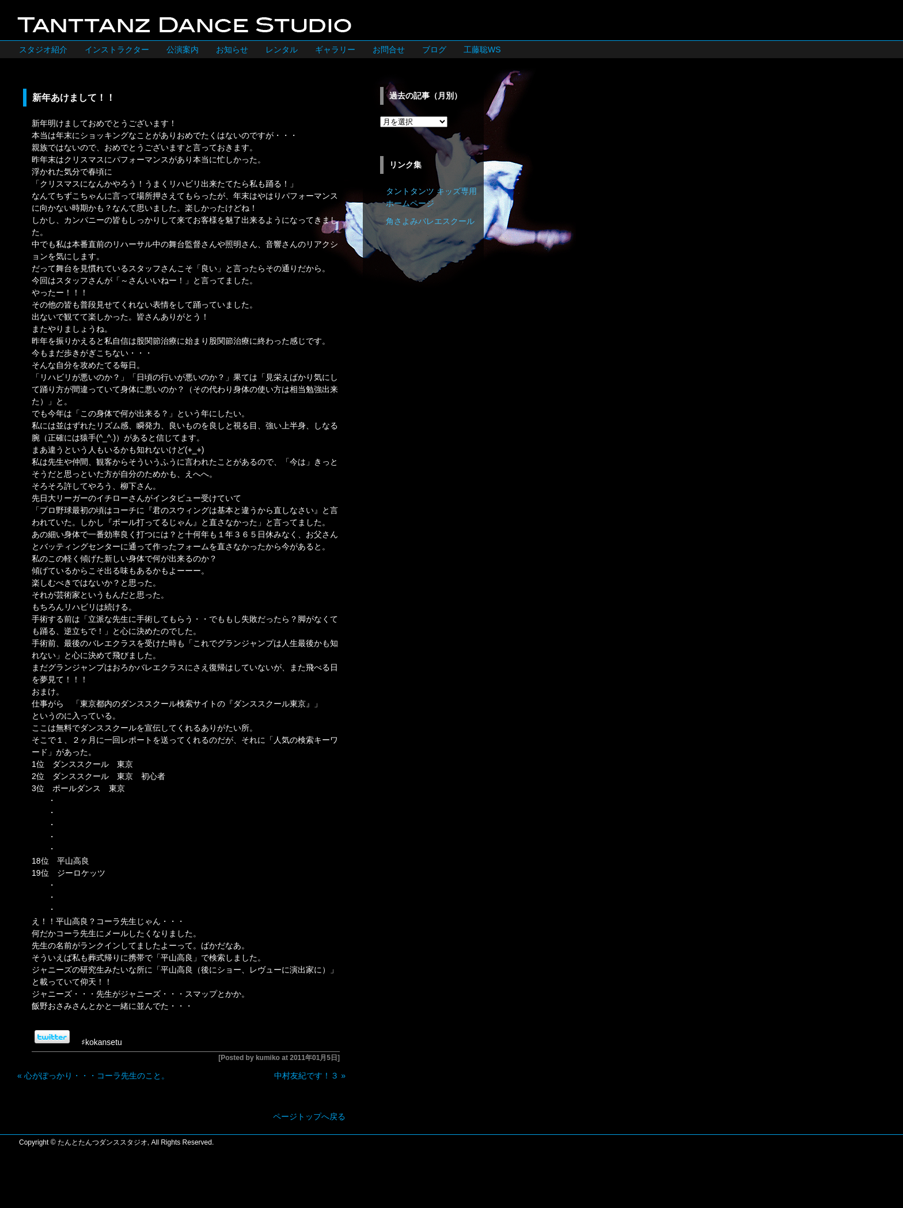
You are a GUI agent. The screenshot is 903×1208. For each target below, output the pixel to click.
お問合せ (389, 49)
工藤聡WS (482, 49)
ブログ (434, 49)
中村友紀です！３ (306, 1075)
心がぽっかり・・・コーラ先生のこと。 (96, 1075)
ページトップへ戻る (309, 1116)
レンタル (281, 49)
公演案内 (182, 49)
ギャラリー (335, 49)
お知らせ (232, 49)
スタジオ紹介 (43, 49)
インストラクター (117, 49)
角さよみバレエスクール (430, 221)
